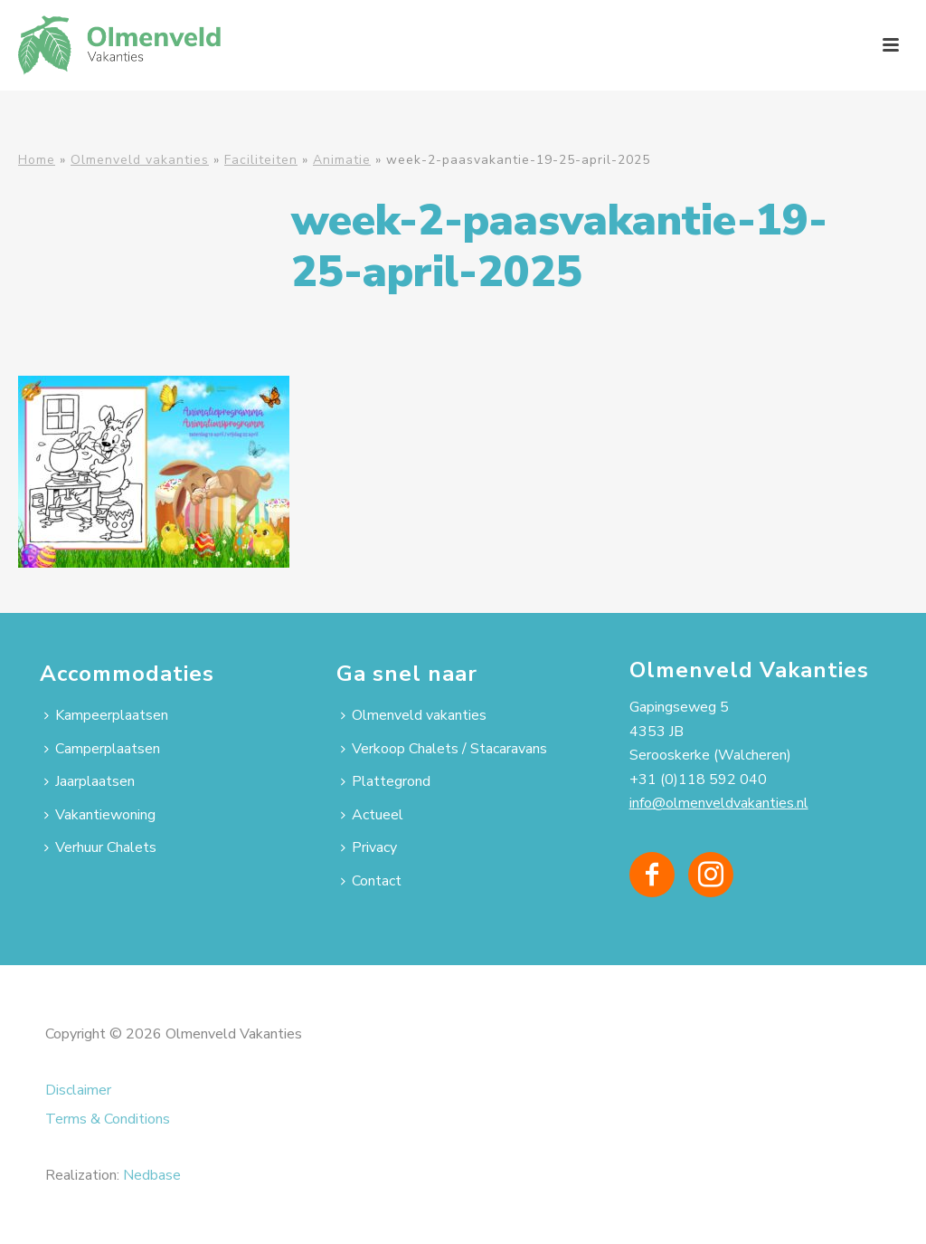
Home (36, 159)
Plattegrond (385, 781)
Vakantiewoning (100, 815)
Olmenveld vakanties (140, 159)
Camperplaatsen (102, 749)
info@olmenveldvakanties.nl (718, 803)
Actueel (372, 815)
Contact (371, 881)
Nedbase (152, 1175)
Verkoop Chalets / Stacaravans (444, 749)
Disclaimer (78, 1090)
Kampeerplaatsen (106, 715)
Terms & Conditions (107, 1119)
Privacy (369, 847)
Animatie (342, 159)
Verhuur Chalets (100, 847)
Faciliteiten (261, 159)
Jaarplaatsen (89, 781)
